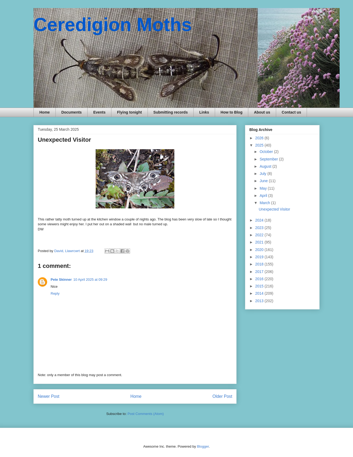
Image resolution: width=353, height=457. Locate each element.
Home (44, 112)
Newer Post (48, 396)
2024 (260, 220)
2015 (260, 286)
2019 (260, 257)
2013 (260, 301)
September (269, 159)
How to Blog (232, 112)
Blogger (203, 446)
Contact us (291, 112)
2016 (260, 279)
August (266, 166)
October (267, 151)
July (263, 173)
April (264, 195)
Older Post (222, 396)
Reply (55, 293)
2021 (260, 242)
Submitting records (170, 112)
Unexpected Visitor (274, 209)
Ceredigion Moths (112, 24)
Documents (71, 112)
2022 (260, 235)
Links (204, 112)
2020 (260, 250)
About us (262, 112)
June (264, 181)
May (264, 188)
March (265, 203)
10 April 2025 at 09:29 (90, 280)
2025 (260, 145)
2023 (260, 228)
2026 (260, 138)
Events (99, 112)
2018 (260, 264)
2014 (260, 293)
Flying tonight (129, 112)
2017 (260, 271)
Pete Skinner (61, 280)
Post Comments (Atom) (145, 414)
